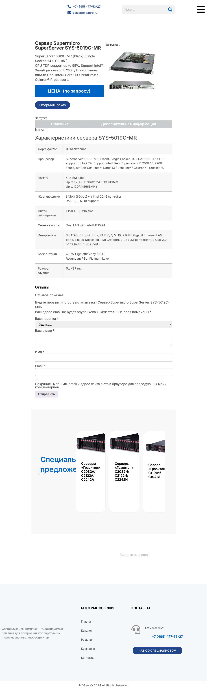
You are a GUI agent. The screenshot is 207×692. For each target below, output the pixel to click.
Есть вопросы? (154, 630)
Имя (39, 352)
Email (40, 366)
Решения (87, 642)
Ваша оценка (46, 318)
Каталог (86, 633)
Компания (88, 651)
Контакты (87, 660)
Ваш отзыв (44, 330)
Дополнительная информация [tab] (128, 124)
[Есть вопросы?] (135, 632)
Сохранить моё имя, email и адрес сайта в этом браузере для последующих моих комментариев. (100, 385)
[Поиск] (170, 9)
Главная (86, 624)
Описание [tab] (60, 124)
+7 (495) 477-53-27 (167, 639)
